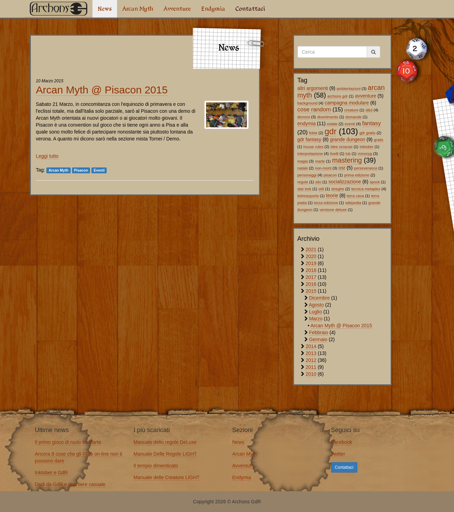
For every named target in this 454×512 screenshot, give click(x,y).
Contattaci (250, 8)
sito (318, 182)
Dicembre (319, 298)
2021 (310, 249)
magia (302, 161)
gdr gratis (367, 133)
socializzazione (344, 181)
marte (320, 161)
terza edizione (326, 203)
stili (321, 189)
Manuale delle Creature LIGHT (167, 477)
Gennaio (318, 339)
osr (342, 168)
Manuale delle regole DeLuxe (165, 442)
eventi (350, 124)
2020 (310, 256)
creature (351, 110)
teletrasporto (308, 196)
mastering (347, 160)
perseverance (365, 168)
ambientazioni (348, 88)
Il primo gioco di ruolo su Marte (68, 442)
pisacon (330, 175)
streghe (337, 189)
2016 (310, 284)
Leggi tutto (47, 156)
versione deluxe (333, 210)
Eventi (99, 170)
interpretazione (310, 154)
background (307, 103)
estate (332, 124)
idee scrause (342, 147)
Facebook (341, 442)
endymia (306, 123)
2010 (310, 374)
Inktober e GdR (51, 472)
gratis (378, 140)
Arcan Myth (137, 8)
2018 (310, 270)
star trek (304, 189)
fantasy (371, 123)
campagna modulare (347, 103)
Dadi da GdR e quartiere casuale (70, 484)
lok (348, 154)
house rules (313, 147)
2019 (310, 263)
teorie (332, 195)
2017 (310, 277)
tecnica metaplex (365, 189)
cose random (314, 109)
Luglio (315, 311)
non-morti (323, 168)
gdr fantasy (309, 139)
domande (353, 117)
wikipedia (353, 203)
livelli (334, 154)
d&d (369, 110)
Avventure (177, 8)
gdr (330, 131)
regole (302, 182)
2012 (310, 360)
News (105, 8)
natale (302, 168)
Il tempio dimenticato (156, 465)
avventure (365, 96)
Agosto (316, 305)
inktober (367, 147)
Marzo (315, 318)
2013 (310, 353)
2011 (310, 367)
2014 (310, 346)
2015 (310, 291)
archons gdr (337, 96)
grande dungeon (347, 139)
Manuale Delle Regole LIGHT (165, 454)
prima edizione (357, 175)
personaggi (307, 175)
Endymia (213, 8)
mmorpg (365, 154)
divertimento (327, 117)
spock (375, 182)
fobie (313, 133)
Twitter (338, 454)
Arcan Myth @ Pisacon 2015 (102, 89)
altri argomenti (312, 88)
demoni (303, 117)
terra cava (355, 196)
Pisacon (81, 170)
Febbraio (318, 332)
